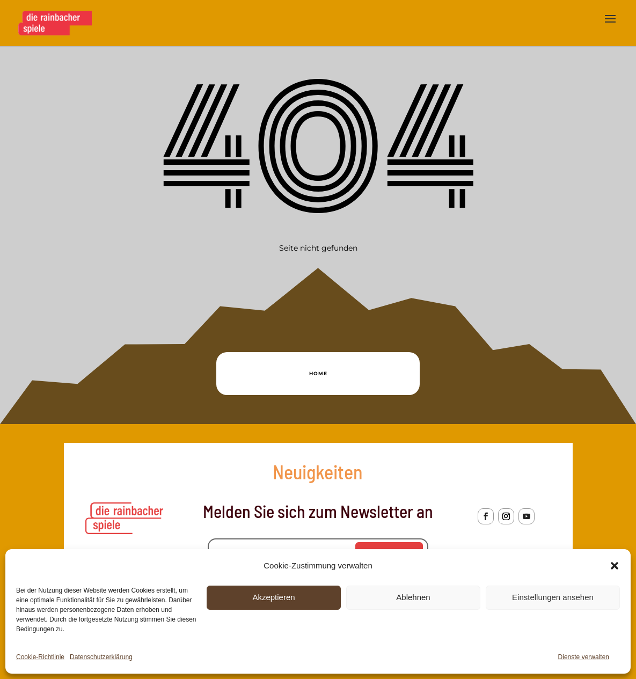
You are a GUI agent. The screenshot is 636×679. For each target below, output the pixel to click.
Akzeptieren (273, 597)
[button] (614, 565)
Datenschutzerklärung (101, 657)
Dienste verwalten (583, 657)
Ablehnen (413, 597)
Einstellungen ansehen (553, 597)
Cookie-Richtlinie (40, 657)
